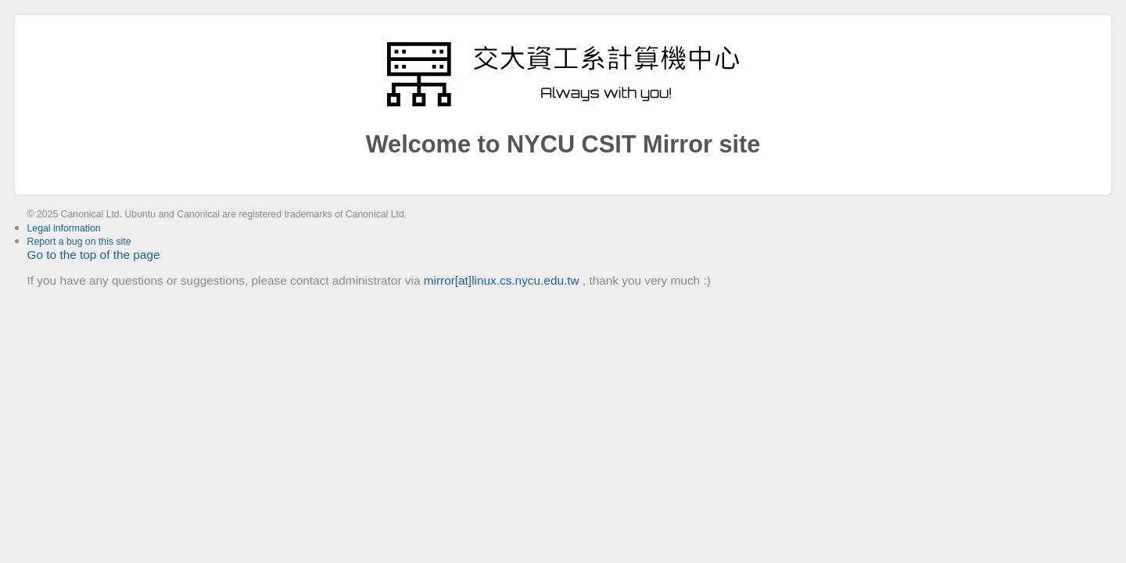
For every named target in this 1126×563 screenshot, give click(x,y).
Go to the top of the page (93, 254)
